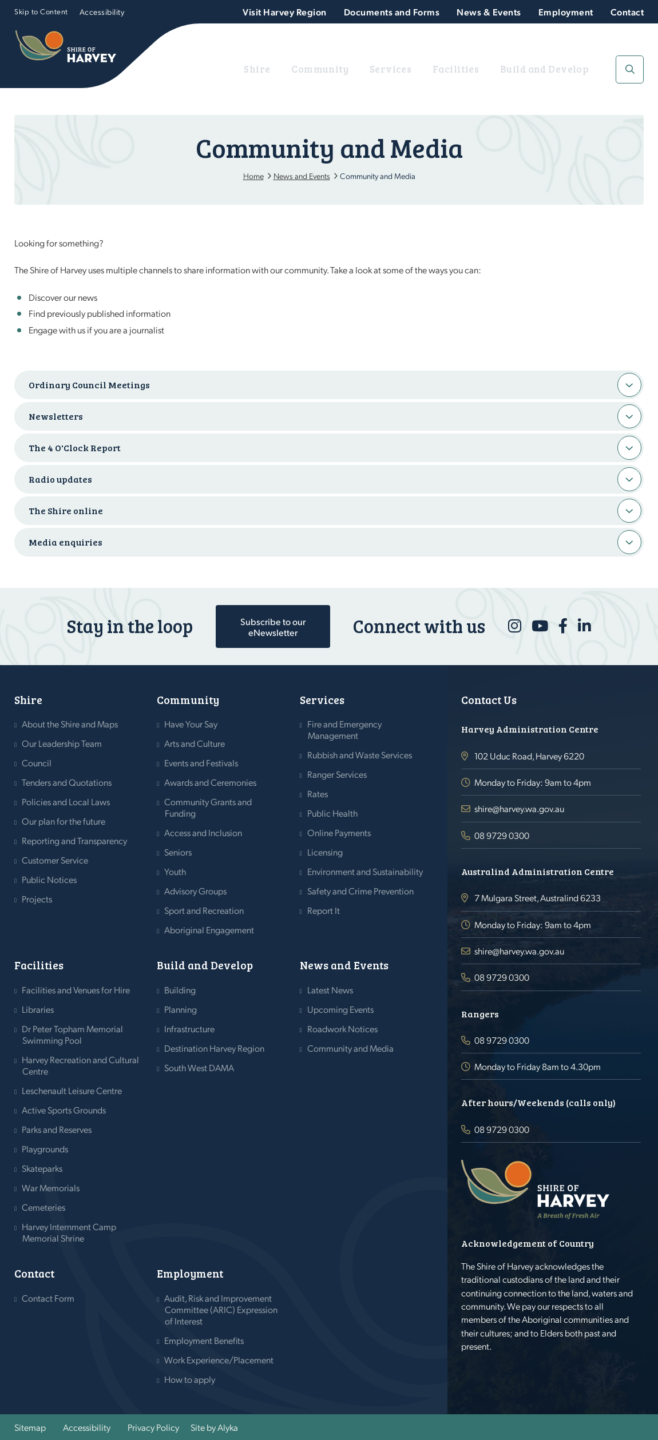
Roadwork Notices (343, 1029)
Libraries (38, 1009)
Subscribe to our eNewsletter (273, 626)
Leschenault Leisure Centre (72, 1090)
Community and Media (351, 1048)
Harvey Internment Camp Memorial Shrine (69, 1232)
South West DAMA (199, 1067)
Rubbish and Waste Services (360, 755)
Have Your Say (191, 724)
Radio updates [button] (60, 479)
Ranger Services (337, 774)
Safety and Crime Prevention (361, 891)
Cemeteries (43, 1207)
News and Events (344, 965)
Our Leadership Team (62, 743)
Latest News (330, 990)
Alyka (227, 1427)
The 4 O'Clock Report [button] (75, 447)
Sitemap (30, 1427)
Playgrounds (45, 1149)
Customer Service (55, 860)
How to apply (190, 1379)
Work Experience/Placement (219, 1360)
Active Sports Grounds (64, 1110)
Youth (175, 871)
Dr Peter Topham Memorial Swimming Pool (72, 1034)
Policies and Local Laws (66, 801)
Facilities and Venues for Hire (76, 990)
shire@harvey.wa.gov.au (519, 808)
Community (375, 69)
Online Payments (339, 832)
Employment (565, 12)
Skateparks (42, 1168)
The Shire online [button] (66, 510)
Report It (324, 910)
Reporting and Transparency (74, 840)
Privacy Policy (153, 1427)
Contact (627, 12)
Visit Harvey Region (285, 12)
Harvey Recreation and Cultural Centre (80, 1065)
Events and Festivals (201, 763)
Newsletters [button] (56, 416)
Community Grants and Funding (208, 807)
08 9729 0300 (501, 835)
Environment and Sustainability (365, 871)
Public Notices (49, 879)
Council (36, 763)
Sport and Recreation (204, 910)
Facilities (484, 69)
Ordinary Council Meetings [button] (89, 385)
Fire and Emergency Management (345, 729)
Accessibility (102, 11)
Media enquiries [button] (65, 542)
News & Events (489, 12)
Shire (326, 69)
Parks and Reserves (57, 1129)
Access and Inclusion (203, 832)
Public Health (333, 813)
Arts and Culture (195, 743)
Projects (37, 899)
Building (180, 990)
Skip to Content (41, 11)
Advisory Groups (196, 891)
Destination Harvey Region (214, 1048)
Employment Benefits (204, 1340)
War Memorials (51, 1188)
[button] (630, 69)
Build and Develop (557, 69)
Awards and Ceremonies (210, 782)
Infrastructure (190, 1029)
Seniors (178, 852)
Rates (318, 793)
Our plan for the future (63, 821)
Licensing (325, 852)
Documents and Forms (392, 12)
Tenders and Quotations (67, 782)
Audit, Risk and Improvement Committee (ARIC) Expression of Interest (221, 1309)
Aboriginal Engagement (209, 930)
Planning (181, 1009)
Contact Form (48, 1298)
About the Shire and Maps (70, 724)
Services (432, 69)
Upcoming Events (341, 1009)
